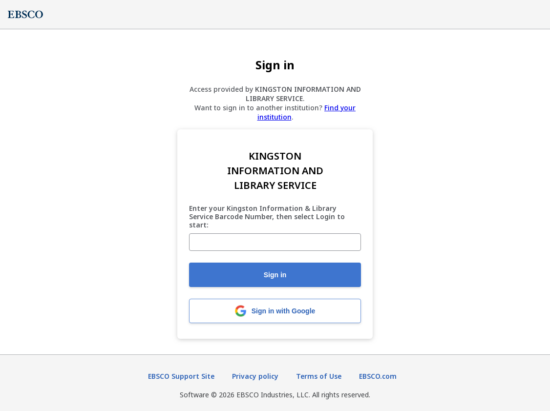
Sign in (275, 275)
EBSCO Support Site (181, 376)
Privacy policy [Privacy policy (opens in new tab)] (255, 376)
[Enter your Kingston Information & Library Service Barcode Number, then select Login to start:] (275, 242)
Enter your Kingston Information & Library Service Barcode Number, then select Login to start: (267, 217)
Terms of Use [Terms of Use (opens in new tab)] (318, 376)
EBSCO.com (378, 376)
